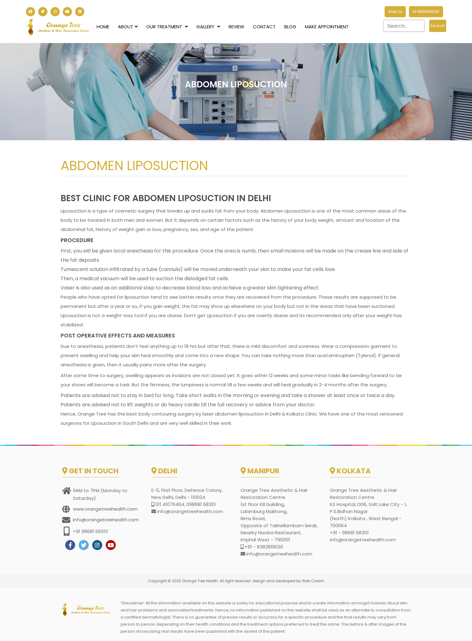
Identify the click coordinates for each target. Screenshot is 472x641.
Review (236, 26)
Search (437, 26)
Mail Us (395, 11)
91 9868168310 (426, 11)
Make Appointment (327, 26)
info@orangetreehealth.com (106, 519)
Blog (290, 26)
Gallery (208, 26)
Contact (264, 26)
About (128, 26)
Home (103, 26)
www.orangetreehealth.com (105, 509)
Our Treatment (167, 26)
